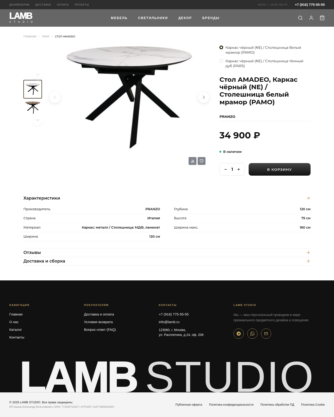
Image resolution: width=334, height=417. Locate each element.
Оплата (63, 4)
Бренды (211, 18)
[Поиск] (300, 17)
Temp (45, 36)
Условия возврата (98, 322)
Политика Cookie (313, 404)
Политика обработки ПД (277, 404)
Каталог (15, 330)
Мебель (119, 18)
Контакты (16, 337)
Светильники (153, 18)
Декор (185, 18)
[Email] (266, 333)
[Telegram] (239, 333)
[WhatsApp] (252, 333)
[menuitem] (32, 89)
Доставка (43, 4)
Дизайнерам (19, 4)
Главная (29, 36)
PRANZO (227, 116)
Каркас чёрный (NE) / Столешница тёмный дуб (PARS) (264, 63)
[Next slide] (32, 119)
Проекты (82, 4)
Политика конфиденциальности (231, 404)
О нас (14, 322)
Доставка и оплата (99, 314)
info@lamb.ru (169, 322)
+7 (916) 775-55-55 (310, 5)
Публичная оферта (189, 404)
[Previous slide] (32, 74)
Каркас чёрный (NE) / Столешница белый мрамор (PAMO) (263, 50)
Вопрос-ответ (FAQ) (100, 330)
